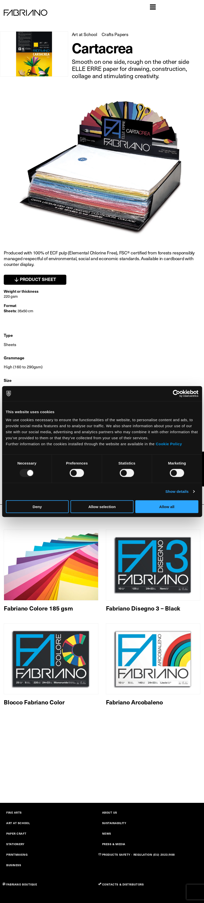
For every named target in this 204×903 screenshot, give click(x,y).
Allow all (166, 506)
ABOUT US (109, 812)
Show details (177, 491)
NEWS (106, 833)
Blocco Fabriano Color (34, 702)
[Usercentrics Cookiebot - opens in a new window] (176, 393)
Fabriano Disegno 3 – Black (143, 608)
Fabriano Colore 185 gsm (38, 608)
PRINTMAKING (17, 854)
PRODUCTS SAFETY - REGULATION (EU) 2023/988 (138, 854)
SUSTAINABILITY (114, 823)
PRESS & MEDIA (113, 844)
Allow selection (102, 506)
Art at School (84, 34)
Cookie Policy (169, 443)
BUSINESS (13, 865)
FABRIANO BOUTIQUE (21, 884)
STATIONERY (15, 844)
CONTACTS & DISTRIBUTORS (123, 884)
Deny (37, 506)
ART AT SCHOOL (18, 823)
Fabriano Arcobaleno (134, 702)
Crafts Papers (115, 34)
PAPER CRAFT (16, 833)
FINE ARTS (14, 812)
